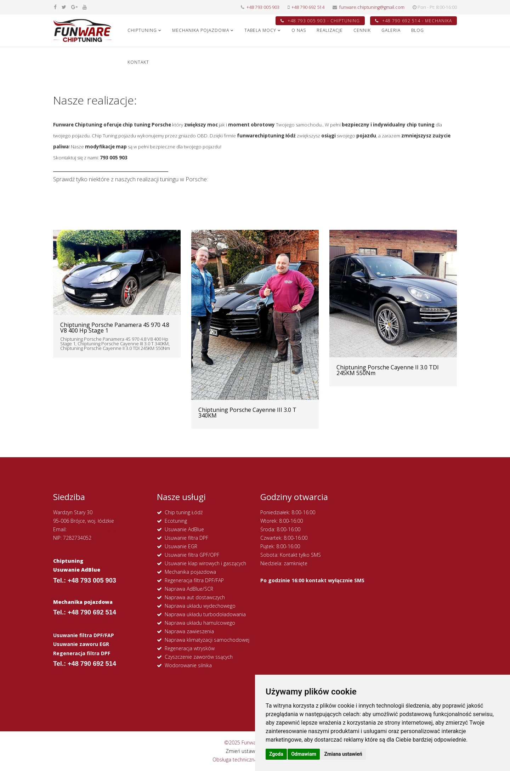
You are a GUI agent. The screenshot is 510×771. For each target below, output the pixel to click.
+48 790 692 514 (307, 7)
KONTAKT (138, 62)
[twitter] (64, 7)
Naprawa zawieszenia (189, 631)
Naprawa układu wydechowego (200, 605)
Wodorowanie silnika (188, 665)
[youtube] (85, 7)
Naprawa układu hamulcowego (200, 622)
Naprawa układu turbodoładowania (205, 614)
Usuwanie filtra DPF (186, 537)
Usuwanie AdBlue (184, 529)
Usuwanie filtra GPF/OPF (192, 554)
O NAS (298, 30)
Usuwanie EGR (181, 546)
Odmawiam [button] (303, 754)
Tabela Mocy (260, 30)
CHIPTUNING (142, 30)
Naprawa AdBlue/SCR (189, 588)
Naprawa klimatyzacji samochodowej (207, 639)
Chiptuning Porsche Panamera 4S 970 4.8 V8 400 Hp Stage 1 (114, 327)
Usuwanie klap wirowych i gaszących (205, 563)
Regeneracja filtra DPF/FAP (194, 580)
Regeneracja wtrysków (190, 648)
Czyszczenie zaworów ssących (199, 656)
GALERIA (391, 30)
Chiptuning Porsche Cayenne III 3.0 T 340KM (247, 412)
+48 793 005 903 (262, 7)
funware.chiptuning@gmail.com (371, 7)
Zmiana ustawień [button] (343, 754)
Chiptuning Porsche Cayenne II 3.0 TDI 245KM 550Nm (387, 370)
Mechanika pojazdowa (190, 571)
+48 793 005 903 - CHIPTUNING (320, 21)
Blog (417, 30)
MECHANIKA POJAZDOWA (200, 30)
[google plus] (74, 7)
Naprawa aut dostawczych (195, 597)
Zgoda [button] (276, 754)
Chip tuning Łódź (184, 512)
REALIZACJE (330, 30)
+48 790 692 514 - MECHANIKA (413, 21)
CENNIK (362, 30)
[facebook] (55, 7)
